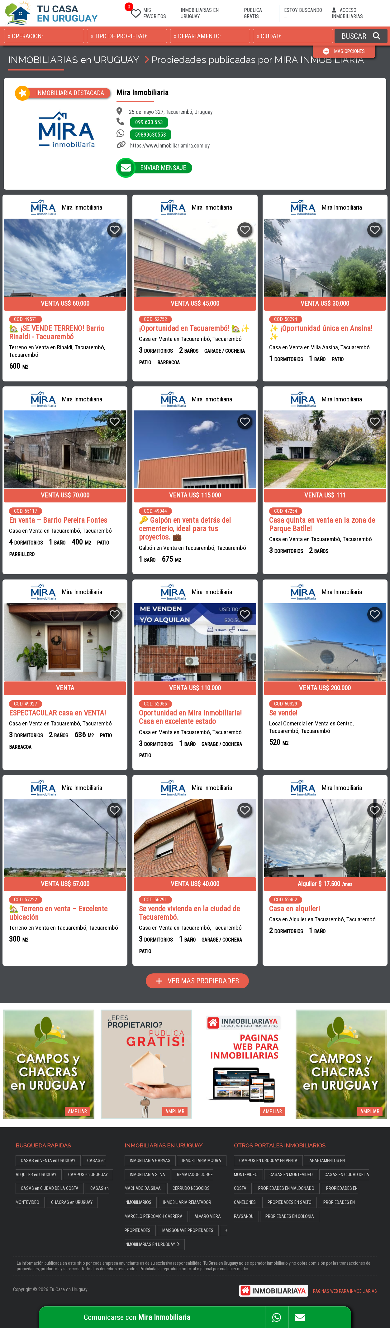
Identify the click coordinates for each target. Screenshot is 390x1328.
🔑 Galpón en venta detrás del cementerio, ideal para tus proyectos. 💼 (185, 528)
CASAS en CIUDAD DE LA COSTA (49, 1188)
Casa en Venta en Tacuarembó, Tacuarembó (190, 338)
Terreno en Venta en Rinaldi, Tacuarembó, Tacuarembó (57, 351)
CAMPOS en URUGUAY (88, 1174)
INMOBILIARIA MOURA (201, 1160)
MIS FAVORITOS (147, 12)
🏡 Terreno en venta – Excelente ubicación (58, 912)
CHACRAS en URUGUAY (72, 1202)
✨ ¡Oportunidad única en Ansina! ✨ (321, 332)
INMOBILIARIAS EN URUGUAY (200, 13)
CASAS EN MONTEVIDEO (291, 1174)
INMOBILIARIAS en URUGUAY (73, 59)
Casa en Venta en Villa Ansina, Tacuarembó (319, 347)
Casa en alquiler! (294, 908)
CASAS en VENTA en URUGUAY (48, 1160)
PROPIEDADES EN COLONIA (289, 1216)
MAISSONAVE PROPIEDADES (187, 1230)
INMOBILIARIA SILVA (147, 1174)
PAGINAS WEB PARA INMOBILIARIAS (345, 1291)
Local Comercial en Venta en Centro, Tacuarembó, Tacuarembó (311, 727)
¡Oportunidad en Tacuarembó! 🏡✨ (194, 328)
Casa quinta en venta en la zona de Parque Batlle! (322, 524)
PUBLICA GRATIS (253, 13)
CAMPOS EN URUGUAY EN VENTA (268, 1160)
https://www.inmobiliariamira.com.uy (170, 146)
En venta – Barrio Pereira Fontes (58, 520)
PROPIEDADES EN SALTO (290, 1202)
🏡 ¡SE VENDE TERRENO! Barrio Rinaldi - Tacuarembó (56, 332)
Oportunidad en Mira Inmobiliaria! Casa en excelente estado (190, 717)
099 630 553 (149, 122)
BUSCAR (361, 36)
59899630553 (150, 135)
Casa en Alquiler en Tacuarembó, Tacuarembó (322, 919)
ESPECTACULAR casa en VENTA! (57, 713)
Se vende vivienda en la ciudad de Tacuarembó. (189, 912)
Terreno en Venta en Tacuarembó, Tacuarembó (63, 927)
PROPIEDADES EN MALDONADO (286, 1188)
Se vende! (283, 713)
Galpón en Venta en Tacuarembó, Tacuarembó (192, 547)
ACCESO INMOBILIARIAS (347, 13)
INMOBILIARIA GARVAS (150, 1160)
